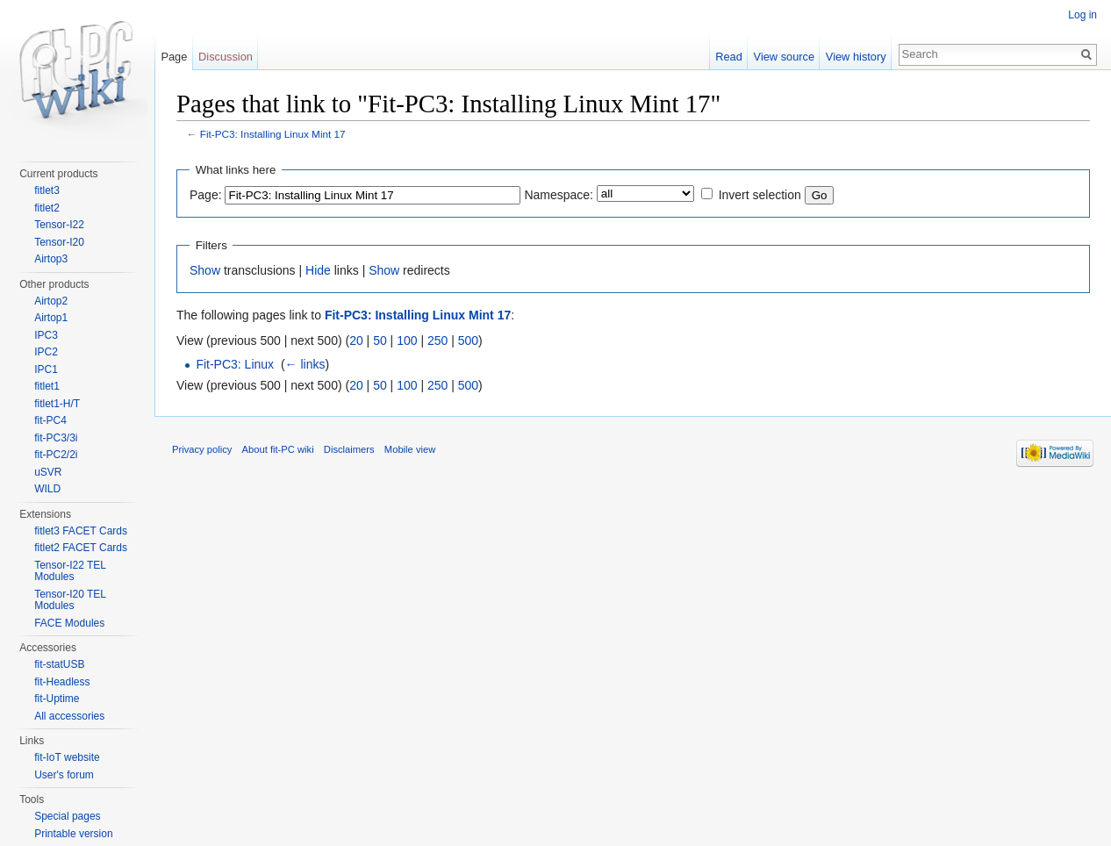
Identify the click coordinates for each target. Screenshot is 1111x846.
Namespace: (558, 195)
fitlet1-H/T (57, 404)
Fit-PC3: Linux (235, 364)
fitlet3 (47, 190)
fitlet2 (47, 208)
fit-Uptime (56, 698)
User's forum (64, 775)
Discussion (225, 56)
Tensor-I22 (59, 225)
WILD (47, 489)
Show (205, 270)
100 (407, 340)
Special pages (67, 816)
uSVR (47, 472)
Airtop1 (51, 318)
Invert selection (760, 195)
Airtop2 (51, 301)
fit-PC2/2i (55, 454)
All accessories (69, 716)
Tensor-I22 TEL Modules (69, 571)
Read (728, 56)
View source (784, 56)
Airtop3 (51, 259)
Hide (318, 270)
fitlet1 (47, 386)
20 (356, 340)
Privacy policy (202, 449)
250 (437, 340)
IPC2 (46, 352)
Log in (1082, 15)
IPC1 (46, 369)
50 (380, 340)
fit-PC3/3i (55, 438)
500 (468, 340)
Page (174, 56)
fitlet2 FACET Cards (80, 547)
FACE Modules (69, 623)
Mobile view (409, 449)
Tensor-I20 (59, 242)
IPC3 (46, 335)
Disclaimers (349, 449)
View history (856, 56)
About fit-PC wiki (278, 449)
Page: (206, 195)
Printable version (73, 834)
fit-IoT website (66, 757)
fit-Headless (62, 682)
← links (305, 364)
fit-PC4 (50, 420)
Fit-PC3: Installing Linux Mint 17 (273, 134)
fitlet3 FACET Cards (80, 531)
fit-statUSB (59, 664)
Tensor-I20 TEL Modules (69, 600)
